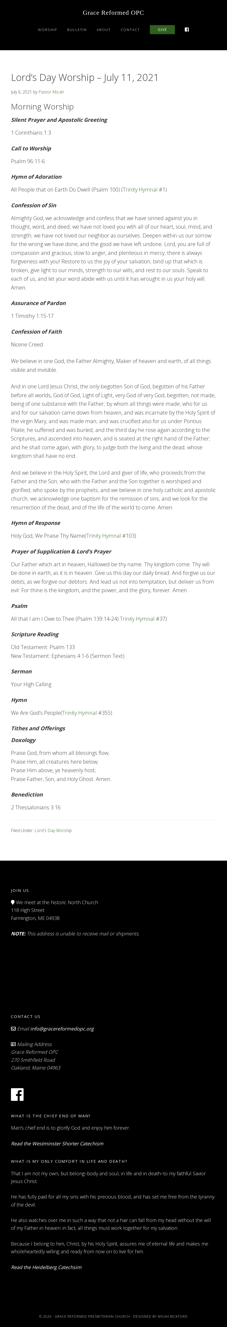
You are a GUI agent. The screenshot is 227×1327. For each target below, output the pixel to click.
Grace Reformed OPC (113, 12)
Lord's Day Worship (53, 830)
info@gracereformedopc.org (62, 1028)
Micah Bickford (173, 1316)
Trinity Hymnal (140, 189)
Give (162, 29)
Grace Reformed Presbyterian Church (92, 1316)
